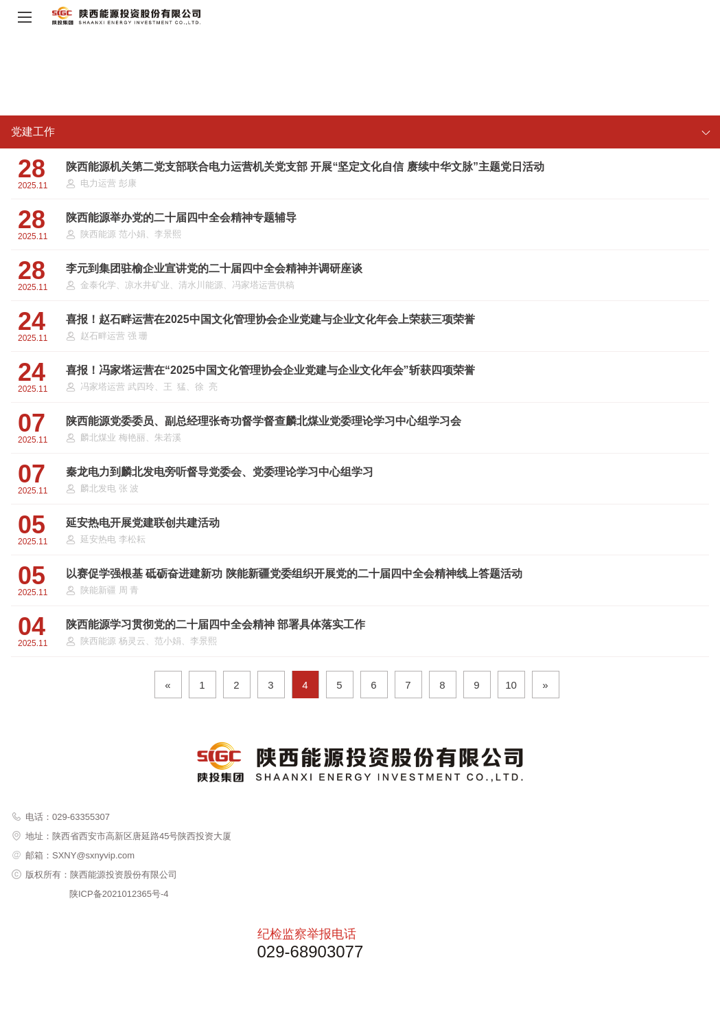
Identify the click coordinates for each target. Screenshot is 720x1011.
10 (511, 685)
